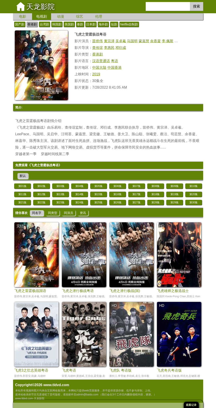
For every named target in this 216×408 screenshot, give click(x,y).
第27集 (136, 202)
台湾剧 (44, 24)
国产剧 (19, 24)
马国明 (132, 41)
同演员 (68, 213)
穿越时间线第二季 (55, 154)
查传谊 (97, 48)
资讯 (83, 213)
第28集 (155, 202)
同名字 (36, 213)
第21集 (22, 202)
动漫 (60, 16)
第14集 (79, 194)
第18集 (155, 194)
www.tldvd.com (56, 385)
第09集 (174, 186)
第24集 (79, 202)
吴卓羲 (120, 41)
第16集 (117, 194)
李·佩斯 (167, 41)
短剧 (114, 24)
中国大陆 (99, 67)
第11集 (22, 194)
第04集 (79, 186)
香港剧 (32, 24)
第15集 (98, 194)
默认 (23, 175)
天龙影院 (40, 7)
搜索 (196, 6)
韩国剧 (56, 24)
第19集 (174, 194)
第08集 (155, 186)
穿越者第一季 (25, 154)
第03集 (60, 186)
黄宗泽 (109, 41)
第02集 (41, 186)
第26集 (117, 202)
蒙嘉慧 (144, 41)
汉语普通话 (101, 61)
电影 (22, 16)
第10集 (193, 186)
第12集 (41, 194)
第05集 (98, 186)
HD (161, 226)
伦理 (98, 16)
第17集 (136, 194)
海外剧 (103, 24)
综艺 (79, 16)
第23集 (60, 202)
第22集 (41, 202)
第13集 (60, 194)
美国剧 (69, 24)
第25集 (98, 202)
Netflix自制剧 (129, 24)
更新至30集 (26, 305)
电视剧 (41, 16)
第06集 (117, 186)
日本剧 (91, 24)
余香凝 (155, 41)
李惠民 (109, 48)
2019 (96, 74)
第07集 (136, 186)
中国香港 (114, 67)
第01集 (22, 186)
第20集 (193, 194)
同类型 (52, 213)
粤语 (114, 61)
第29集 (174, 202)
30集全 (69, 226)
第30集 (193, 202)
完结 (20, 226)
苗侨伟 (97, 41)
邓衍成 (120, 48)
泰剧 (80, 24)
